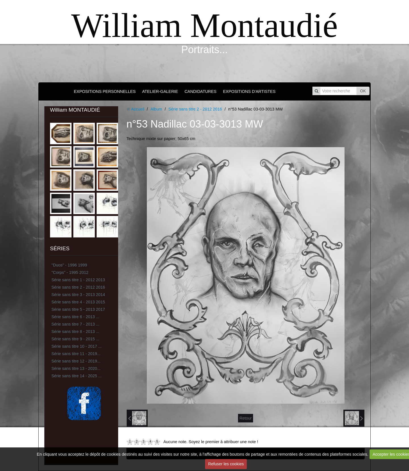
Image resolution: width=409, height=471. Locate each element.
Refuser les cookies (226, 464)
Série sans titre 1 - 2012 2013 (78, 280)
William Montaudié (204, 25)
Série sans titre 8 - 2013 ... (75, 331)
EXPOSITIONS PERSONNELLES (105, 91)
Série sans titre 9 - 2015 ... (75, 339)
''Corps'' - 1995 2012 (69, 272)
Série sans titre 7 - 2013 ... (75, 324)
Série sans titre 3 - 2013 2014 (78, 294)
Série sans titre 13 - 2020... (76, 368)
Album (156, 109)
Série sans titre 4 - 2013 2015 (78, 302)
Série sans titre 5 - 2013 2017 (78, 309)
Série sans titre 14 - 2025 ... (76, 376)
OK (363, 91)
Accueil (137, 109)
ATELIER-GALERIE (160, 91)
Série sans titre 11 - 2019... (76, 353)
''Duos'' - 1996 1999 (69, 265)
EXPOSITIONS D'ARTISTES (249, 91)
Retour (245, 418)
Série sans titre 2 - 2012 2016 (78, 287)
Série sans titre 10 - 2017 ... (76, 346)
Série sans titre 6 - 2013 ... (75, 316)
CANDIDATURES (200, 91)
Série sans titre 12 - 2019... (76, 361)
